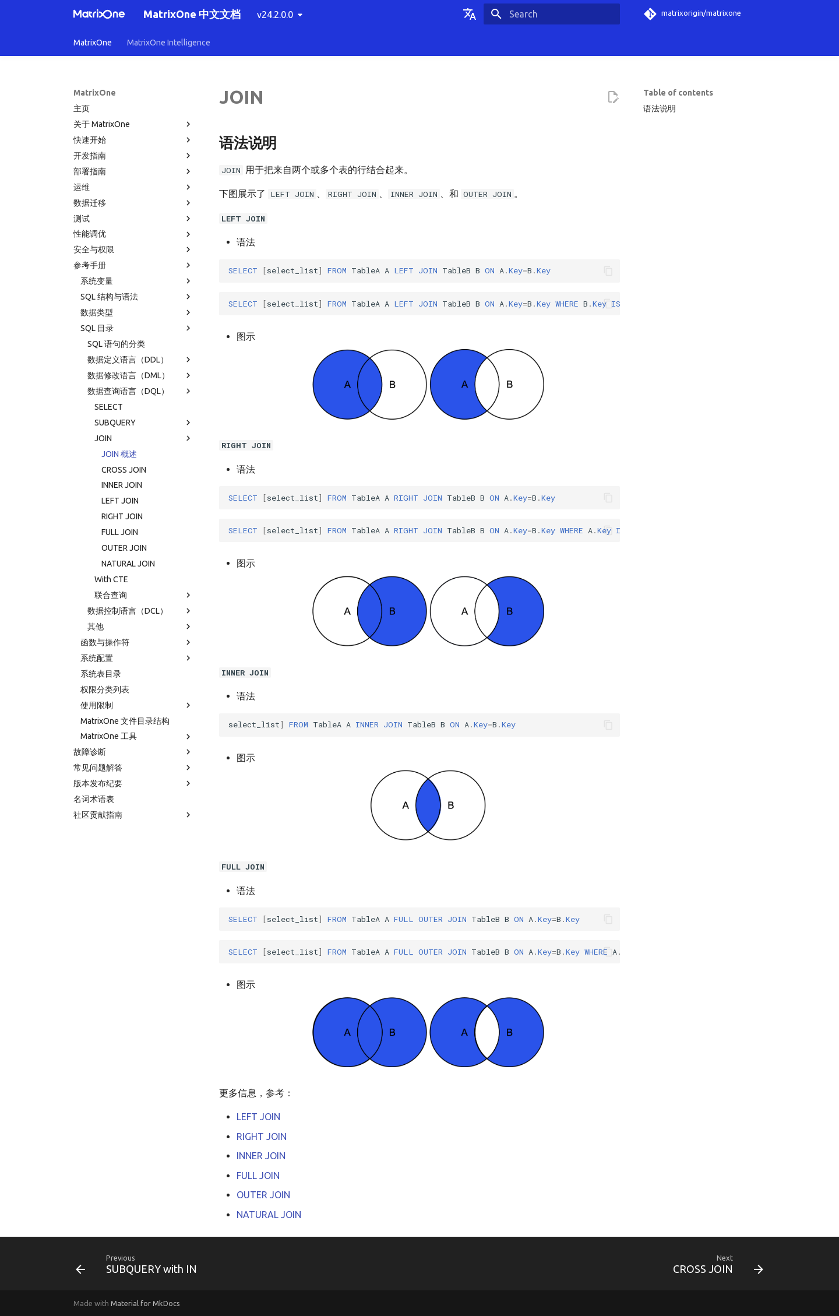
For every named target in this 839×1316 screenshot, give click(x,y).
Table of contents (678, 92)
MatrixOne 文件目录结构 (125, 721)
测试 (133, 218)
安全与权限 (133, 249)
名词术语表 (93, 799)
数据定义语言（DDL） (140, 359)
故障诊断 (133, 752)
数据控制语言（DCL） (140, 611)
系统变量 (136, 281)
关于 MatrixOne (133, 124)
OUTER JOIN (124, 548)
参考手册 (133, 265)
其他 (140, 626)
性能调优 (133, 234)
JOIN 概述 (119, 454)
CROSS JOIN (123, 469)
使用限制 (136, 705)
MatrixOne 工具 (136, 736)
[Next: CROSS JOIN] (715, 1267)
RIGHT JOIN (122, 516)
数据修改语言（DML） (140, 375)
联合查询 (143, 595)
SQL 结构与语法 (136, 296)
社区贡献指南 (133, 815)
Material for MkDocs (145, 1303)
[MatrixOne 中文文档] (99, 14)
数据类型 (136, 312)
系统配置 (136, 658)
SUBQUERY (143, 422)
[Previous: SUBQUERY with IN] (139, 1267)
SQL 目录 (136, 328)
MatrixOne (92, 42)
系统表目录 (100, 673)
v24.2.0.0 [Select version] (275, 14)
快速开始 (133, 140)
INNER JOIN (121, 485)
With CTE (111, 579)
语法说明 (659, 108)
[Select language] (469, 14)
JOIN (143, 438)
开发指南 (133, 155)
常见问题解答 (133, 767)
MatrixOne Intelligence (168, 42)
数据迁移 (133, 203)
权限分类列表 (104, 689)
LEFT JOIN (120, 500)
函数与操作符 (136, 642)
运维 (133, 187)
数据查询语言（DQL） (140, 391)
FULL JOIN (119, 532)
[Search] (552, 13)
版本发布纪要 (133, 783)
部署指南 (133, 171)
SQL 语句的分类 (116, 344)
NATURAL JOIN (128, 563)
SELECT (108, 406)
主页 (81, 108)
